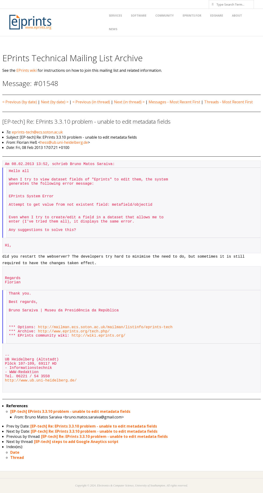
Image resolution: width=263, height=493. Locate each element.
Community (164, 16)
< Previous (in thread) (91, 101)
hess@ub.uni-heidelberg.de (64, 142)
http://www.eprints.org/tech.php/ (74, 331)
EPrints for (192, 16)
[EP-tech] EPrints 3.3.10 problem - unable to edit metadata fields (70, 411)
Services (115, 16)
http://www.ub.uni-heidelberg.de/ (41, 380)
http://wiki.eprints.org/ (98, 336)
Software (138, 16)
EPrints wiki (26, 70)
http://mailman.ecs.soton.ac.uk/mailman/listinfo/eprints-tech (105, 327)
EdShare (216, 16)
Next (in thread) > (129, 101)
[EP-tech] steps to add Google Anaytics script (76, 441)
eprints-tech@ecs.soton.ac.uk (37, 132)
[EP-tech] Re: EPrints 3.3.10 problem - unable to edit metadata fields (93, 426)
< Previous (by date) (19, 101)
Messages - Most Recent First (174, 101)
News (113, 29)
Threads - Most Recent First (228, 101)
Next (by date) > (54, 101)
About (237, 16)
